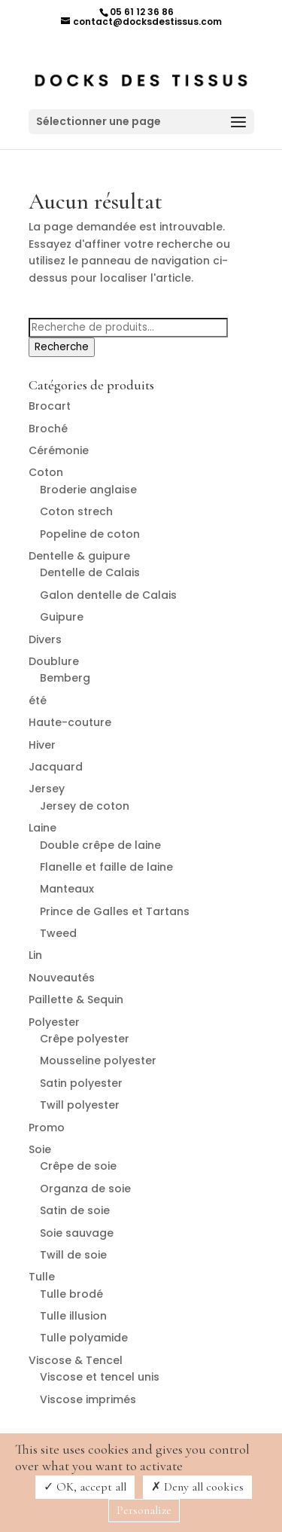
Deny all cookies (197, 1486)
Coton (46, 472)
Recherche (62, 347)
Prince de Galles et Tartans (115, 911)
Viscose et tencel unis (99, 1376)
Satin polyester (81, 1083)
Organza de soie (85, 1188)
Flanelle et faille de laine (106, 866)
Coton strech (76, 511)
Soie (40, 1149)
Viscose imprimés (88, 1399)
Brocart (50, 406)
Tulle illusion (73, 1315)
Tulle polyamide (84, 1337)
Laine (42, 827)
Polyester (54, 1022)
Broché (48, 428)
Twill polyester (80, 1104)
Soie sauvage (77, 1233)
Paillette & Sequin (76, 999)
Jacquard (56, 766)
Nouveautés (62, 977)
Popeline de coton (90, 534)
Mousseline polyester (98, 1060)
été (38, 700)
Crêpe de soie (78, 1165)
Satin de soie (75, 1210)
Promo (47, 1127)
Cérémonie (59, 450)
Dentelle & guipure (79, 555)
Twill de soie (73, 1254)
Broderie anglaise (88, 489)
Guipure (61, 616)
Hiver (42, 744)
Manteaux (67, 888)
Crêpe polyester (84, 1038)
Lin (35, 955)
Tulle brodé (71, 1294)
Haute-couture (70, 722)
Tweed (58, 933)
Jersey (47, 788)
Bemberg (65, 677)
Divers (45, 639)
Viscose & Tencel (76, 1360)
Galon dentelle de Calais (108, 595)
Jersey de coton (84, 805)
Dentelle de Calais (90, 572)
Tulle (42, 1276)
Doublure (54, 661)
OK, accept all (85, 1486)
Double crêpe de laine (100, 845)
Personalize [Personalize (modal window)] (144, 1510)
